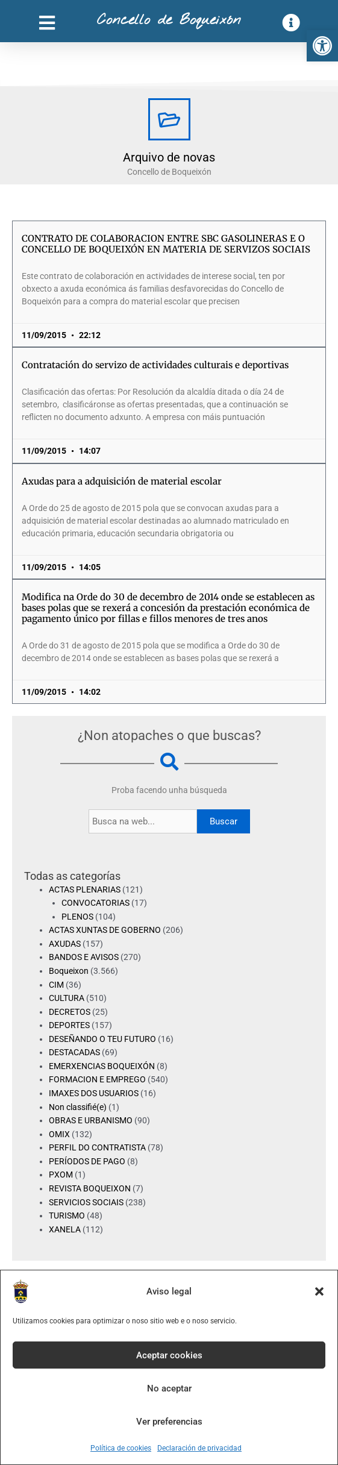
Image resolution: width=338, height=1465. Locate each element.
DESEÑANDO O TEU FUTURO (102, 1039)
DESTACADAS (74, 1052)
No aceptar (169, 1388)
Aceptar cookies (169, 1355)
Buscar (223, 821)
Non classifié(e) (78, 1107)
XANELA (65, 1229)
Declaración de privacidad (199, 1448)
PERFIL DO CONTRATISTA (97, 1147)
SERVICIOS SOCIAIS (86, 1202)
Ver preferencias (169, 1421)
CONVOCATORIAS (95, 903)
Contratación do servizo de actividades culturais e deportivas (155, 365)
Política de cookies (120, 1448)
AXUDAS (65, 944)
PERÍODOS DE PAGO (87, 1161)
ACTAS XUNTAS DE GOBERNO (105, 930)
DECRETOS (69, 1012)
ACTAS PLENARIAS (84, 889)
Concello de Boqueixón (169, 20)
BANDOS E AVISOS (84, 957)
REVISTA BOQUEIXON (90, 1188)
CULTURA (66, 998)
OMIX (59, 1134)
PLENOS (77, 916)
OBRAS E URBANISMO (91, 1120)
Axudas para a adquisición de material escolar (122, 481)
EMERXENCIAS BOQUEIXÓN (102, 1066)
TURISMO (67, 1215)
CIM (56, 985)
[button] (322, 45)
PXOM (61, 1174)
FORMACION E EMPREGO (97, 1079)
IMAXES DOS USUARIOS (94, 1093)
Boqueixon (69, 971)
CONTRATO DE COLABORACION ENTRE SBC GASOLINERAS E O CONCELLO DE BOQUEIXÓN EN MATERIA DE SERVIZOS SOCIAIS (166, 244)
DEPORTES (69, 1025)
